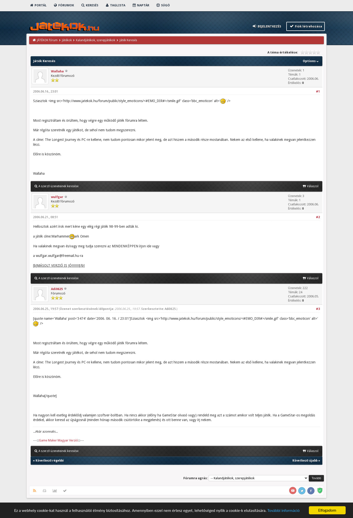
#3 (318, 309)
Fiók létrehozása (305, 26)
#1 (318, 91)
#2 (318, 217)
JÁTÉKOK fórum (47, 40)
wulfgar (57, 197)
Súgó (163, 5)
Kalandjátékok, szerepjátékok (95, 40)
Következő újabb (304, 460)
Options (311, 61)
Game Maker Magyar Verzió (58, 440)
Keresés (89, 5)
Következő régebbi (50, 460)
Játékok (67, 40)
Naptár (140, 5)
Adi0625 (57, 289)
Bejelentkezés (266, 26)
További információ (283, 510)
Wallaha (57, 71)
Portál (38, 5)
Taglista (115, 5)
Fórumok (63, 5)
